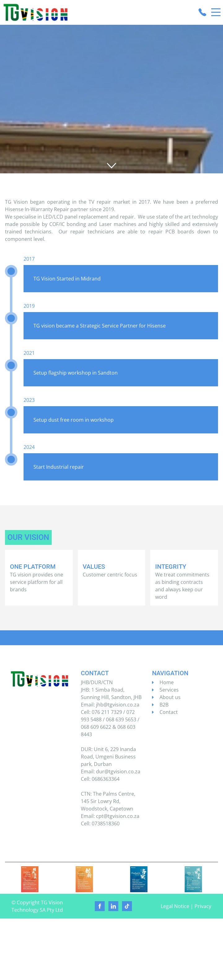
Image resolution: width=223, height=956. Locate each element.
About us (170, 697)
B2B (164, 704)
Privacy (203, 906)
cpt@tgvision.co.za (117, 816)
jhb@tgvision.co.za (117, 704)
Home (167, 682)
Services (169, 689)
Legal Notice (175, 906)
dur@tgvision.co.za (118, 771)
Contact (169, 712)
